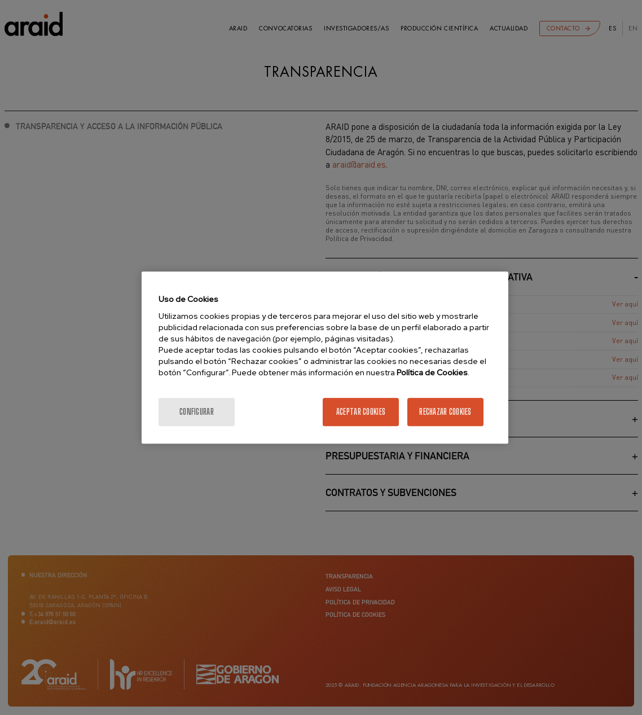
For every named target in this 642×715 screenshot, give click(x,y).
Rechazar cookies (445, 411)
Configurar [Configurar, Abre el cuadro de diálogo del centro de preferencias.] (196, 411)
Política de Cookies (432, 372)
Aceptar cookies (360, 411)
